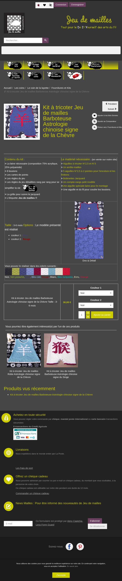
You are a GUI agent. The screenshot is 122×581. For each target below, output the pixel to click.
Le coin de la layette (37, 87)
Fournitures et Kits (61, 87)
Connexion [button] (61, 4)
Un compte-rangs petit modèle (79, 182)
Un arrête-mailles (72, 167)
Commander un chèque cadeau (32, 493)
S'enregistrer (77, 4)
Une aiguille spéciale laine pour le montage (85, 185)
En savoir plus (72, 566)
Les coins (19, 87)
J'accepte (61, 575)
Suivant (113, 109)
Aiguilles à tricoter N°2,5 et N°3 (79, 163)
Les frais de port (24, 468)
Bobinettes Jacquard (73, 178)
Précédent (111, 104)
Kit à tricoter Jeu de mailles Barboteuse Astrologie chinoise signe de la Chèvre (51, 394)
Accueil (7, 87)
